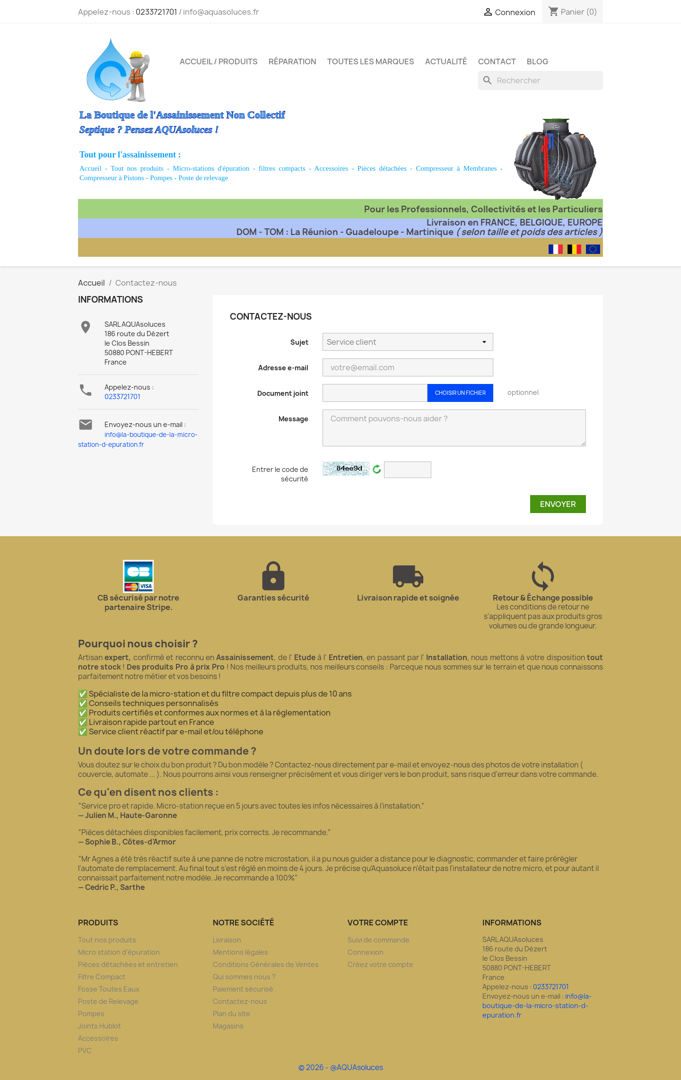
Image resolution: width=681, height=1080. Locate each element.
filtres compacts (282, 168)
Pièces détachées (382, 168)
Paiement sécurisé (243, 988)
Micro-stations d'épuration (211, 168)
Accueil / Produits (219, 61)
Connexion (366, 952)
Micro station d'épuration (119, 952)
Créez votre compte (380, 964)
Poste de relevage (203, 178)
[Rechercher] (540, 80)
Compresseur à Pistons (111, 178)
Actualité (446, 61)
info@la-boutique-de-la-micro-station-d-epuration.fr (537, 1005)
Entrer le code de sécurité (280, 474)
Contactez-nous (240, 1001)
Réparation (292, 61)
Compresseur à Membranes (456, 168)
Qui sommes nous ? (244, 976)
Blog (537, 61)
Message (293, 418)
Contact (497, 61)
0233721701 (156, 12)
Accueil (90, 168)
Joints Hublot (99, 1025)
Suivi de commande (379, 939)
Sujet (299, 342)
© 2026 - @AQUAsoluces (340, 1067)
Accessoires (331, 168)
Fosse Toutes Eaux (109, 988)
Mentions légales (240, 952)
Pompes (161, 178)
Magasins (228, 1025)
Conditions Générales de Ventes (266, 964)
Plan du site (231, 1013)
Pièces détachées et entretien (128, 964)
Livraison (227, 939)
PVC (85, 1050)
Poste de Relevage (108, 1001)
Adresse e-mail (283, 367)
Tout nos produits (137, 168)
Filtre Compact (101, 976)
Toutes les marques (370, 61)
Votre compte (378, 922)
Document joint (282, 393)
